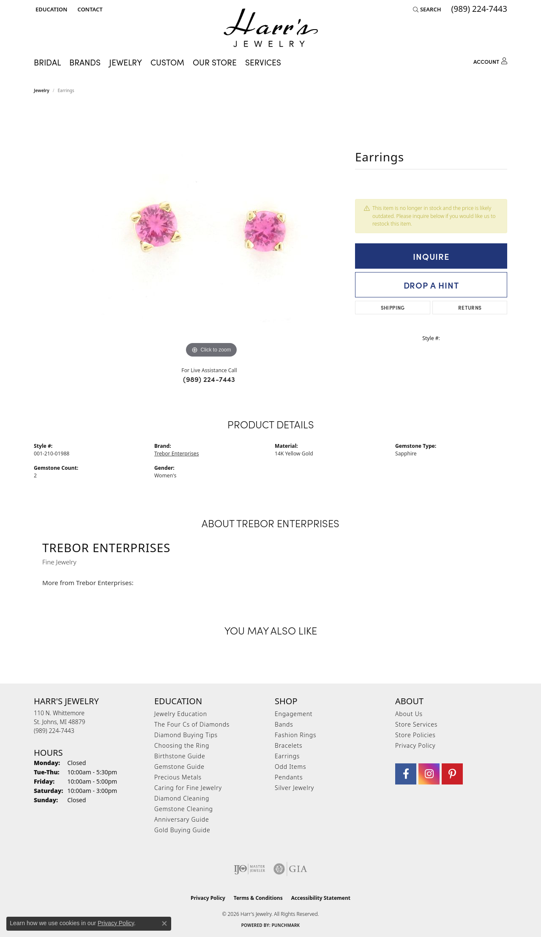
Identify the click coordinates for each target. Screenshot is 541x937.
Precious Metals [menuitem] (178, 777)
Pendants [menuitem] (289, 777)
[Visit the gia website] (290, 869)
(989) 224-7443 (209, 379)
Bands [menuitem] (284, 724)
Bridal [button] (47, 62)
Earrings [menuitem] (287, 756)
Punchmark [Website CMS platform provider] (286, 925)
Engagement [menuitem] (293, 714)
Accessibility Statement (320, 898)
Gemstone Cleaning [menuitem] (183, 809)
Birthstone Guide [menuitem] (179, 756)
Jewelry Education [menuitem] (180, 714)
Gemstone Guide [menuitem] (179, 767)
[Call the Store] (54, 731)
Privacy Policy (415, 745)
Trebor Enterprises (176, 453)
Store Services (416, 724)
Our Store (215, 62)
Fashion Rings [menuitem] (295, 735)
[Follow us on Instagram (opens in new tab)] (429, 773)
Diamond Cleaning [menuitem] (181, 798)
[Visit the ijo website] (249, 869)
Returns (470, 307)
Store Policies (415, 735)
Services (263, 62)
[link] (89, 9)
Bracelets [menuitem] (288, 745)
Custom (167, 62)
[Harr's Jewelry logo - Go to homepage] (270, 27)
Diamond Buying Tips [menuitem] (186, 735)
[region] (211, 233)
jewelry (41, 90)
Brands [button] (85, 62)
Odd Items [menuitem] (290, 767)
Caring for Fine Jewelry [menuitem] (188, 788)
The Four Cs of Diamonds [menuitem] (192, 724)
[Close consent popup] (164, 923)
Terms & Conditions (258, 898)
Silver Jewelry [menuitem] (294, 788)
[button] (50, 9)
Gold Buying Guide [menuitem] (182, 830)
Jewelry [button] (125, 62)
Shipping (393, 307)
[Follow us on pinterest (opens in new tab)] (452, 773)
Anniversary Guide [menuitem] (181, 819)
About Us (409, 714)
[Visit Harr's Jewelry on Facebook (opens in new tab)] (405, 773)
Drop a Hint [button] (431, 285)
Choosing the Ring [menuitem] (181, 745)
